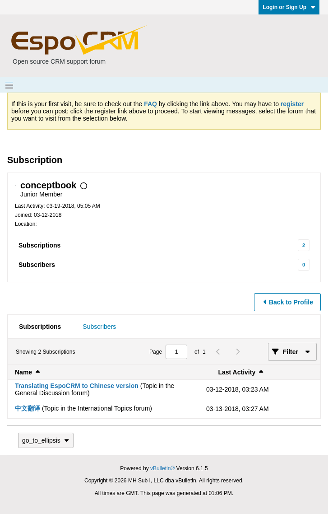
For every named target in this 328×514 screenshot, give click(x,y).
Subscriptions (39, 245)
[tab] (40, 326)
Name (23, 372)
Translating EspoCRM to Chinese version (77, 385)
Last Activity (236, 372)
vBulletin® (162, 468)
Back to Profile (291, 302)
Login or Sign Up (289, 7)
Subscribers (36, 264)
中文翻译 (27, 408)
